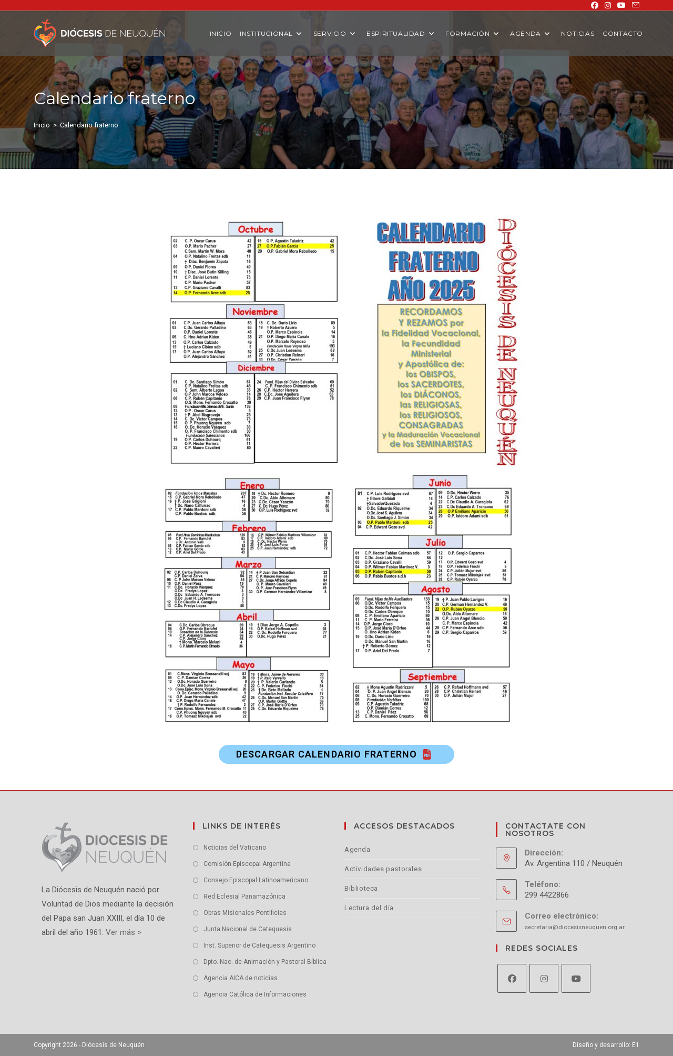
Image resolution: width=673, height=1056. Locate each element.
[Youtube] (576, 978)
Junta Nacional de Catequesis (247, 929)
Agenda (357, 849)
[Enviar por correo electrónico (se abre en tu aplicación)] (634, 5)
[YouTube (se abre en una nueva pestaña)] (621, 5)
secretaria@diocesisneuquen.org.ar (575, 927)
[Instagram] (543, 978)
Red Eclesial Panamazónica (244, 896)
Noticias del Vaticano (234, 847)
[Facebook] (511, 978)
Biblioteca (361, 888)
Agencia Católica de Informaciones (255, 994)
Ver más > (122, 932)
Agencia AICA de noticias (240, 978)
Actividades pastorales (383, 869)
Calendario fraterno (89, 125)
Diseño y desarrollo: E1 (606, 1045)
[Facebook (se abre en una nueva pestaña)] (594, 5)
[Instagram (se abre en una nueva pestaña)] (607, 5)
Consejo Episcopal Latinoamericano (255, 880)
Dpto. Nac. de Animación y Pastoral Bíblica (265, 961)
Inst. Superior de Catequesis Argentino (259, 945)
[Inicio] (42, 125)
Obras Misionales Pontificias (245, 912)
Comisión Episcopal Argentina (247, 864)
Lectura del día (369, 908)
